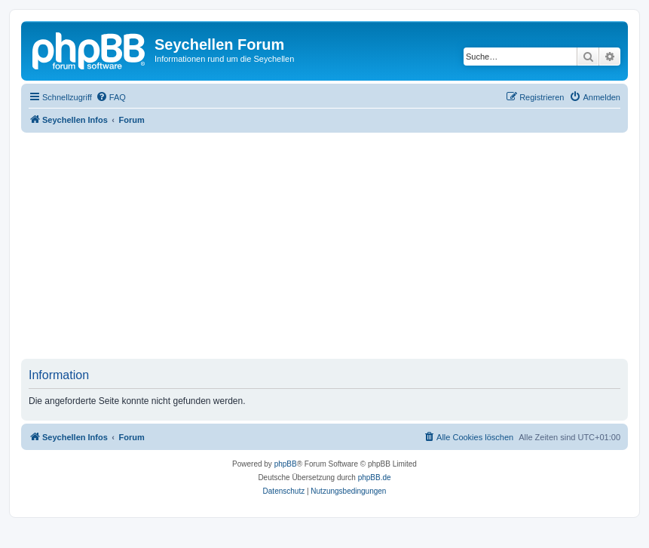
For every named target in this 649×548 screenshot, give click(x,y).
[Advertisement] (335, 245)
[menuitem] (111, 97)
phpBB (285, 464)
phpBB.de (374, 477)
